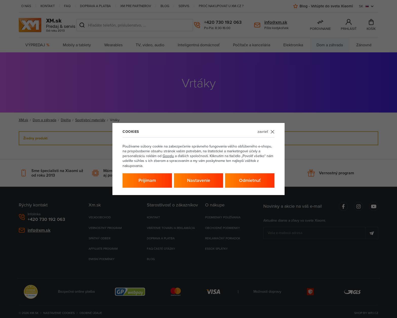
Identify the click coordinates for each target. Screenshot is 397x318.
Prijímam (147, 180)
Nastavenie (198, 180)
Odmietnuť (250, 180)
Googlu (168, 155)
